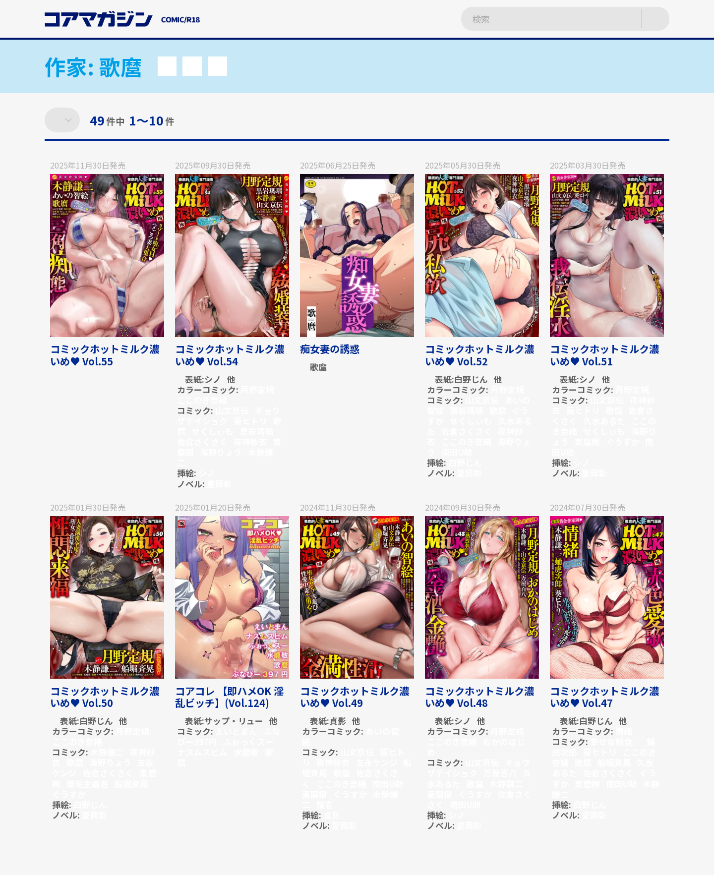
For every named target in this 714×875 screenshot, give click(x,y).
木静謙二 (107, 752)
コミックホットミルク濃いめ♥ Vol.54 (229, 355)
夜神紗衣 (250, 441)
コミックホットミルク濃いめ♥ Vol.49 (354, 697)
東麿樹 (587, 441)
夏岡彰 (219, 483)
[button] (167, 66)
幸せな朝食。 (615, 741)
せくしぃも (212, 431)
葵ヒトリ (250, 420)
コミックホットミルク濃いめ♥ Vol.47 (604, 697)
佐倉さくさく (202, 441)
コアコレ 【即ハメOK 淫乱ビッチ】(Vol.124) (229, 697)
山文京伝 (232, 410)
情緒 (623, 731)
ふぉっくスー (248, 741)
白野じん (471, 379)
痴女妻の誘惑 (329, 349)
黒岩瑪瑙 (256, 431)
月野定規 (257, 389)
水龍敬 (246, 752)
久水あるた (604, 420)
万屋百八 (500, 772)
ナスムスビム (202, 752)
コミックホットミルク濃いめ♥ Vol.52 (479, 355)
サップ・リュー (233, 720)
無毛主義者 (87, 783)
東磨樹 (314, 794)
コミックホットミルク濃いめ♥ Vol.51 (604, 355)
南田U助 (457, 452)
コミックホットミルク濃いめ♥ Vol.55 (104, 355)
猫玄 (324, 804)
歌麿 (318, 366)
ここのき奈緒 (202, 400)
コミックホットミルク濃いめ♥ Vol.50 (104, 697)
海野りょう (221, 452)
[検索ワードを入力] (541, 19)
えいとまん (236, 731)
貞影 (337, 720)
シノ (212, 379)
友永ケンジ (377, 762)
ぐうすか (623, 441)
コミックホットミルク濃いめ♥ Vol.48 (479, 697)
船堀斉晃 (131, 783)
